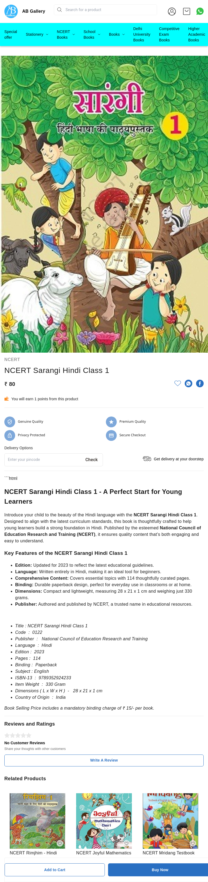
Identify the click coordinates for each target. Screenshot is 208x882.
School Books (89, 34)
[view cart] (186, 11)
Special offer (10, 34)
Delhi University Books (141, 34)
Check (91, 425)
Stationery (34, 34)
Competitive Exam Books (169, 34)
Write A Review (104, 725)
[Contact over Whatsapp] (200, 11)
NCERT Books (63, 34)
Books (114, 34)
